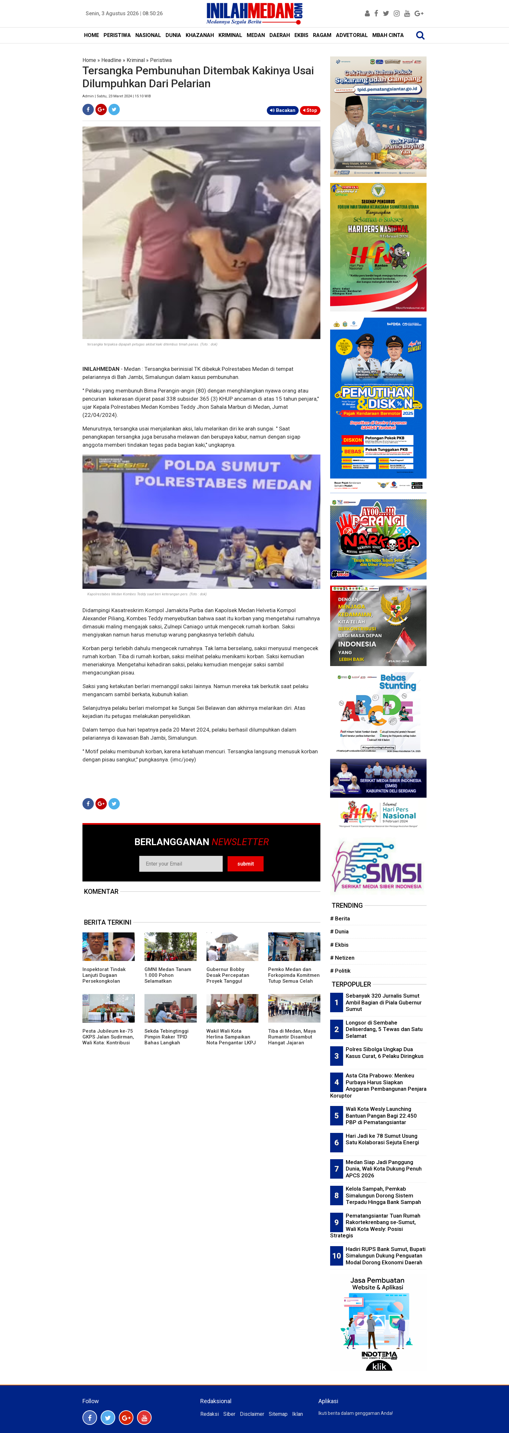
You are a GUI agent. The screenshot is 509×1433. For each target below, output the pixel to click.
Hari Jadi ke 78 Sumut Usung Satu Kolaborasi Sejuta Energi (382, 1139)
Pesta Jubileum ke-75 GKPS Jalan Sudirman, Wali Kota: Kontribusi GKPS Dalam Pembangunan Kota (108, 1042)
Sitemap (278, 1414)
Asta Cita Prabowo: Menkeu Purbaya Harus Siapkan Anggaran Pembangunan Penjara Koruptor (378, 1085)
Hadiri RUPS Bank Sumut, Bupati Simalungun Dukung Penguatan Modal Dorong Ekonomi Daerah (386, 1256)
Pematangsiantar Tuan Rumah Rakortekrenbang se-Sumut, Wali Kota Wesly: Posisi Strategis (375, 1225)
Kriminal (136, 60)
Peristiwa (161, 60)
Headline (111, 60)
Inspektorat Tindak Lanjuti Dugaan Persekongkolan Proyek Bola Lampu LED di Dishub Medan (106, 981)
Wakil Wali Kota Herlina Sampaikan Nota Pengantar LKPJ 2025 (231, 1039)
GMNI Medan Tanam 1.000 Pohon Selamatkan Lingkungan (167, 978)
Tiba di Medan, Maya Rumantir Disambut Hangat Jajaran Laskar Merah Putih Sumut (292, 1042)
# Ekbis (339, 944)
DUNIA (173, 35)
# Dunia (339, 931)
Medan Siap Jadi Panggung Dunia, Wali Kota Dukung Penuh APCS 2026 (384, 1169)
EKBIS (301, 35)
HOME (91, 35)
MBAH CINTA (388, 35)
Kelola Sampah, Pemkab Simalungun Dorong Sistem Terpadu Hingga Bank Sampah (383, 1195)
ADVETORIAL (352, 35)
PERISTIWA (117, 35)
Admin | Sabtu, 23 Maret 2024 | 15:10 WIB (116, 96)
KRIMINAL (230, 35)
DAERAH (279, 35)
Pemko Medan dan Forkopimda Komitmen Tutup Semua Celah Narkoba (294, 978)
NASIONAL (148, 35)
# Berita (340, 918)
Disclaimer (252, 1414)
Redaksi (209, 1414)
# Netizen (342, 957)
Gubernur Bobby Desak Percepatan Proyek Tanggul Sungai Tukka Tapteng (231, 978)
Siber (229, 1414)
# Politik (340, 970)
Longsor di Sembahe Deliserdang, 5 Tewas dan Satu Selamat (384, 1029)
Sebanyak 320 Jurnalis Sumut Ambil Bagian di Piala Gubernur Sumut (384, 1002)
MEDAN (256, 35)
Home (89, 60)
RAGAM (322, 35)
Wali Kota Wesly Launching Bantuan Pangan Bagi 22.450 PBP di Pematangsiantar (381, 1115)
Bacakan (282, 110)
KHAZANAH (200, 35)
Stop (310, 110)
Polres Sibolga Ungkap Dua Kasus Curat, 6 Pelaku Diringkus (385, 1052)
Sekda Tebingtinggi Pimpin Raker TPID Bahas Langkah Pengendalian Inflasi (168, 1039)
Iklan (297, 1414)
